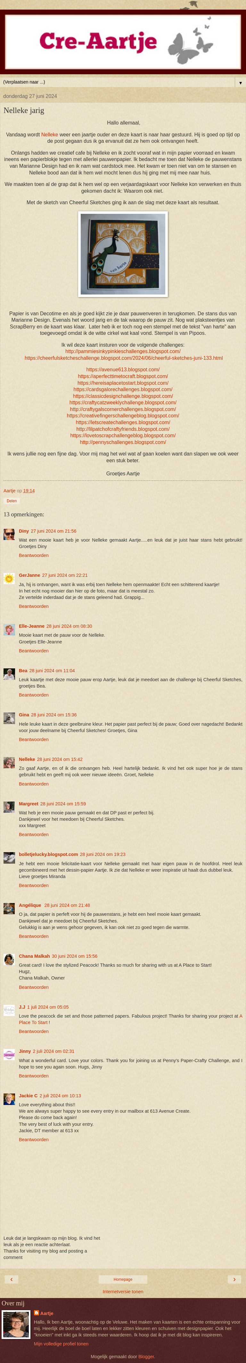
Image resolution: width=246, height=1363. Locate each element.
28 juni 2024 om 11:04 (52, 670)
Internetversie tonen (122, 1291)
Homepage (123, 1279)
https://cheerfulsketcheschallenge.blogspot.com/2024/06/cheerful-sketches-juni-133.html (124, 358)
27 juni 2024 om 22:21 (64, 575)
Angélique (31, 905)
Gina (24, 714)
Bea (23, 670)
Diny (24, 531)
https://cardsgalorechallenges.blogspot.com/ (123, 389)
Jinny (25, 1051)
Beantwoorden (34, 555)
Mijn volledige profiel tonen (61, 1343)
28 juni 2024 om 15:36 (54, 714)
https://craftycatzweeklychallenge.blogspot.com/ (123, 402)
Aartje (46, 1313)
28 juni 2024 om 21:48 (67, 905)
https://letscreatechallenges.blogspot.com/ (123, 422)
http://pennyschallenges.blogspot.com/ (123, 442)
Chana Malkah (34, 956)
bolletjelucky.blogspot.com (48, 854)
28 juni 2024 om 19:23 (102, 854)
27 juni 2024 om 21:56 (53, 531)
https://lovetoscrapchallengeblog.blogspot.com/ (123, 435)
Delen (12, 501)
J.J (22, 1007)
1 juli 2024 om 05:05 (48, 1007)
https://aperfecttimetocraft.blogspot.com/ (123, 376)
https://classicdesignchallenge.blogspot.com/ (123, 396)
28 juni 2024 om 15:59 (63, 803)
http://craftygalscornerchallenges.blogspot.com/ (123, 409)
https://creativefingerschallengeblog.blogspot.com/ (123, 415)
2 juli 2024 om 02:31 (54, 1051)
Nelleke (49, 134)
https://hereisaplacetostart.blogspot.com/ (123, 383)
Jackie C (28, 1095)
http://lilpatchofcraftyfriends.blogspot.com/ (122, 429)
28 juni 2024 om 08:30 (69, 626)
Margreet (28, 803)
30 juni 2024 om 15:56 (74, 956)
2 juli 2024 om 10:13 (60, 1095)
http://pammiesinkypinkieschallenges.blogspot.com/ (123, 351)
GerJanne (29, 575)
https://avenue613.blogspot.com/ (123, 369)
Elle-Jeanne (32, 626)
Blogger (146, 1356)
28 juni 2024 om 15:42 (59, 759)
